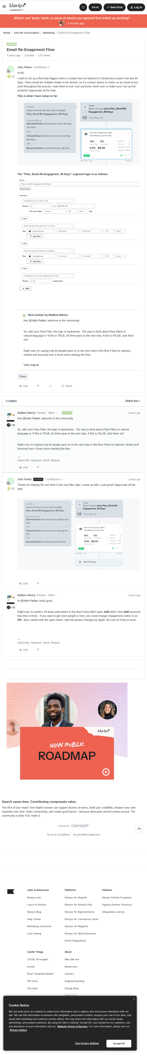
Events (31, 966)
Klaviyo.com (34, 897)
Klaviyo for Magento (76, 926)
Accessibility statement (86, 834)
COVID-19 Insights (37, 959)
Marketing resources (39, 926)
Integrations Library (113, 911)
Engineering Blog (74, 981)
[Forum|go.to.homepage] (18, 7)
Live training (34, 933)
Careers (69, 973)
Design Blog (72, 988)
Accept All (118, 1043)
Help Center (34, 919)
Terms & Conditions (58, 834)
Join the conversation (26, 32)
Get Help (32, 988)
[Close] (134, 999)
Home (6, 32)
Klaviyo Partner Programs (117, 897)
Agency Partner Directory (117, 904)
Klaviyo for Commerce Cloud (81, 919)
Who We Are (72, 959)
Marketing (49, 32)
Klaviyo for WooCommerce (80, 933)
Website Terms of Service (72, 1026)
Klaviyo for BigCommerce (79, 911)
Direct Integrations (75, 940)
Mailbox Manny (26, 412)
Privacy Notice (18, 1030)
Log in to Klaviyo (36, 904)
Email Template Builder (40, 973)
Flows (22, 376)
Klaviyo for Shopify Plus (78, 904)
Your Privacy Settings (87, 1043)
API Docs (32, 981)
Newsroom (71, 966)
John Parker (24, 67)
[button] (4, 7)
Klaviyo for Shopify (76, 897)
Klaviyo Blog (34, 911)
